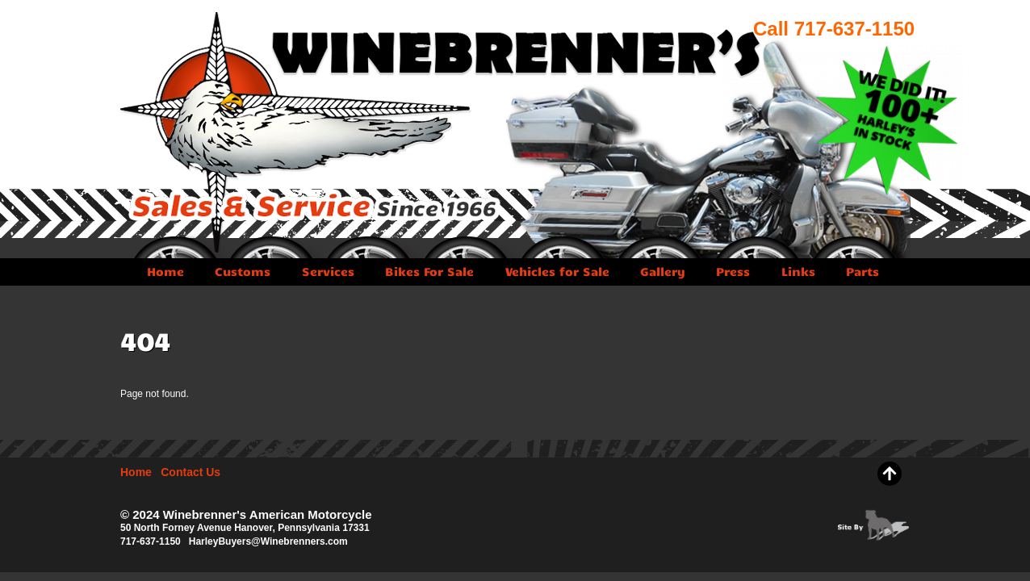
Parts (862, 271)
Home (165, 271)
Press (733, 271)
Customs (242, 271)
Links (798, 271)
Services (328, 271)
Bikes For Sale (429, 271)
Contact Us (190, 472)
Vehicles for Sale (557, 271)
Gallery (662, 271)
